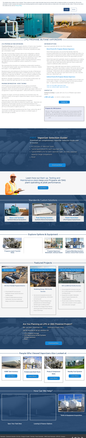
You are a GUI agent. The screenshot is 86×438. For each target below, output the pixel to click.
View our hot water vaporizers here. (56, 85)
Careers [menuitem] (15, 429)
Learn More (43, 188)
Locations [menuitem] (26, 429)
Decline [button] (73, 9)
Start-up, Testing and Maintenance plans (40, 179)
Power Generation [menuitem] (39, 426)
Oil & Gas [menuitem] (18, 426)
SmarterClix (83, 435)
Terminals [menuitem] (32, 426)
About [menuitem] (6, 429)
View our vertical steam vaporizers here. (58, 87)
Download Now (57, 166)
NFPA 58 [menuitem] (58, 426)
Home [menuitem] (2, 429)
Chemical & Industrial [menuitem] (10, 426)
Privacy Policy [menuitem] (33, 429)
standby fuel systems (55, 117)
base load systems (59, 118)
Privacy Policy (18, 5)
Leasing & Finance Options (43, 415)
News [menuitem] (10, 429)
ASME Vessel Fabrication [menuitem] (49, 426)
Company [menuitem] (63, 426)
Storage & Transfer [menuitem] (25, 426)
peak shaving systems (68, 117)
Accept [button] (66, 9)
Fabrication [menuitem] (2, 426)
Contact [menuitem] (20, 429)
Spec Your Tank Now (15, 415)
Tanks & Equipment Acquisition (71, 415)
